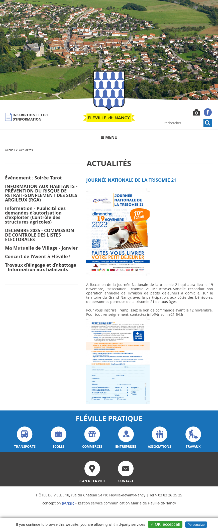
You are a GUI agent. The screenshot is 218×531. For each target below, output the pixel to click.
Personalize (196, 524)
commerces (92, 438)
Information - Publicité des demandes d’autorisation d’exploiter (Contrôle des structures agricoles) (35, 215)
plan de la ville (92, 472)
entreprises (125, 438)
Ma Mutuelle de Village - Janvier (41, 248)
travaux (193, 438)
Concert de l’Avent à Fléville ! (37, 256)
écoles (58, 438)
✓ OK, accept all (165, 524)
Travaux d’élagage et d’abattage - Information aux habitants (40, 267)
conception (58, 503)
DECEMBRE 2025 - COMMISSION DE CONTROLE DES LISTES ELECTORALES (39, 235)
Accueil (10, 150)
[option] (109, 50)
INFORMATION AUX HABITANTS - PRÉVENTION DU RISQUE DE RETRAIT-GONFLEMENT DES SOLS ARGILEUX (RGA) (41, 193)
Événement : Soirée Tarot (33, 178)
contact (126, 472)
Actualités (26, 150)
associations (159, 438)
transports (25, 438)
